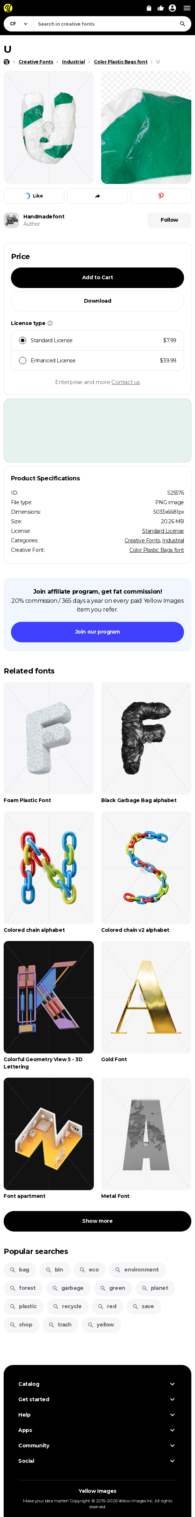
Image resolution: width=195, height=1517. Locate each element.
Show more (97, 1221)
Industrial (173, 540)
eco (89, 1269)
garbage (68, 1288)
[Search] (182, 23)
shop (20, 1324)
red (107, 1306)
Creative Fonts (142, 540)
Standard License (163, 531)
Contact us (125, 382)
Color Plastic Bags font (156, 550)
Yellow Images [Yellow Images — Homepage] (97, 1491)
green (112, 1288)
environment (137, 1269)
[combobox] (112, 23)
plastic (23, 1306)
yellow (100, 1324)
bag (19, 1269)
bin (54, 1269)
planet (154, 1288)
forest (22, 1288)
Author (31, 224)
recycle (67, 1306)
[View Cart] (149, 8)
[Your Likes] (160, 8)
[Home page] (6, 62)
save (143, 1306)
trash (59, 1324)
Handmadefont (43, 216)
